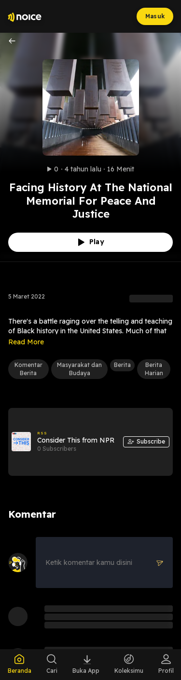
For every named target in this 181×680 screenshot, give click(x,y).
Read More (26, 342)
